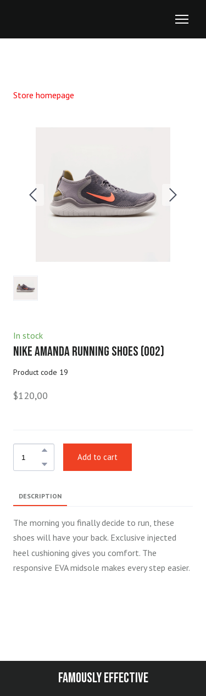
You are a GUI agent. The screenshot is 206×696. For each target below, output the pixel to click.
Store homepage (43, 94)
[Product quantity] (31, 457)
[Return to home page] (33, 19)
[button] (44, 450)
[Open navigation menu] (182, 19)
